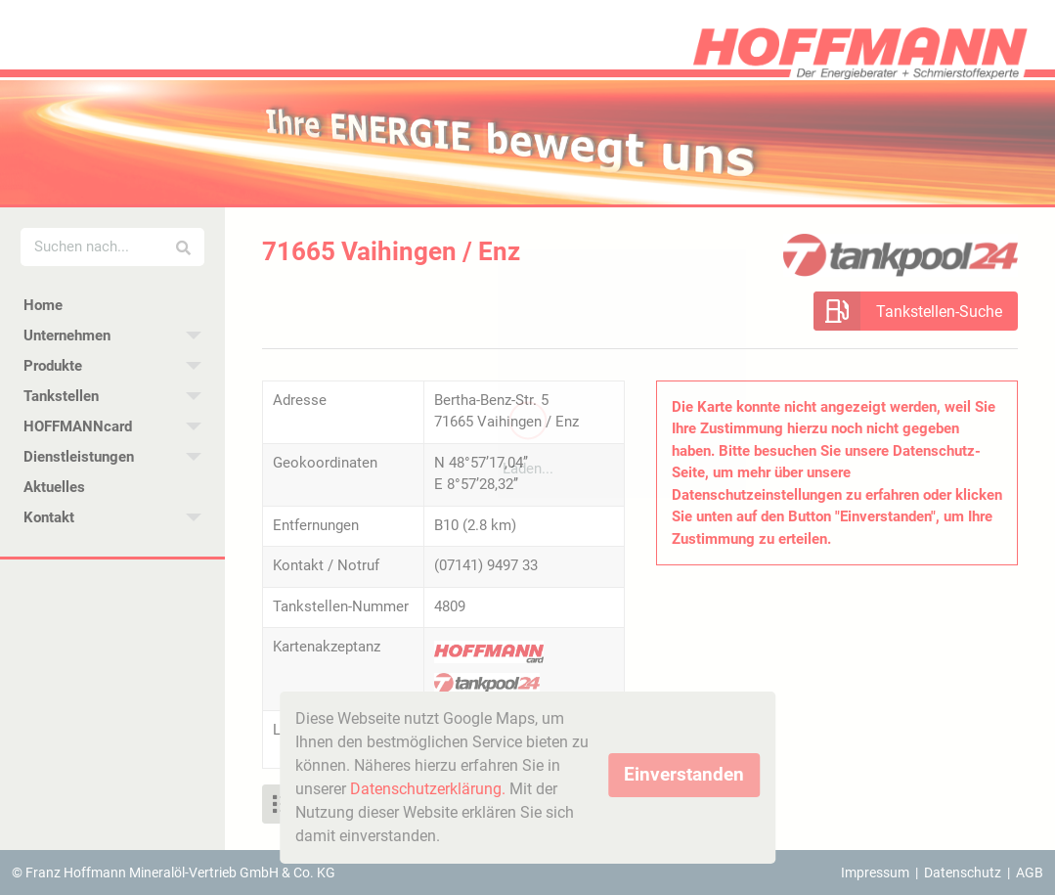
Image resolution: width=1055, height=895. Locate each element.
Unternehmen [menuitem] (66, 335)
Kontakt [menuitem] (48, 517)
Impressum (875, 872)
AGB (1029, 872)
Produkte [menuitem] (52, 366)
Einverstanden (684, 774)
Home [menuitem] (43, 305)
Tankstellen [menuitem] (61, 396)
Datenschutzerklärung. (428, 789)
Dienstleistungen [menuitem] (78, 457)
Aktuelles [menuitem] (54, 487)
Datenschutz (962, 872)
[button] (915, 310)
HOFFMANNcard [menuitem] (77, 426)
